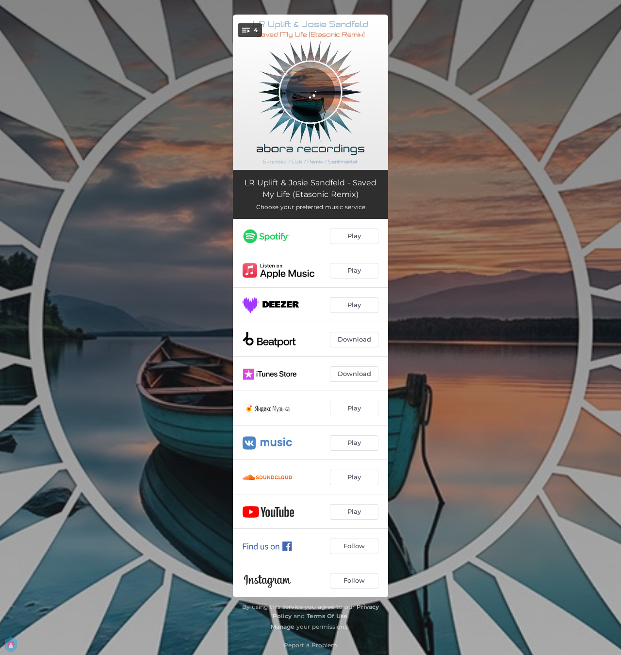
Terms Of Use (327, 616)
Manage (282, 626)
